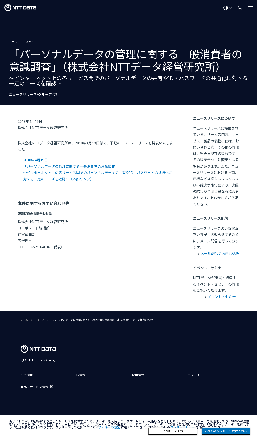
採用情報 (138, 375)
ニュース (28, 41)
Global (40, 360)
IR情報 (81, 375)
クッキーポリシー (182, 427)
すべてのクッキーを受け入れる (225, 431)
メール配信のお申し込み (219, 253)
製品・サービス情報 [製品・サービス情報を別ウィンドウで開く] (34, 387)
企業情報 (27, 375)
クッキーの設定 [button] (109, 427)
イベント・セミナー (223, 296)
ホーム (13, 41)
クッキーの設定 (173, 431)
